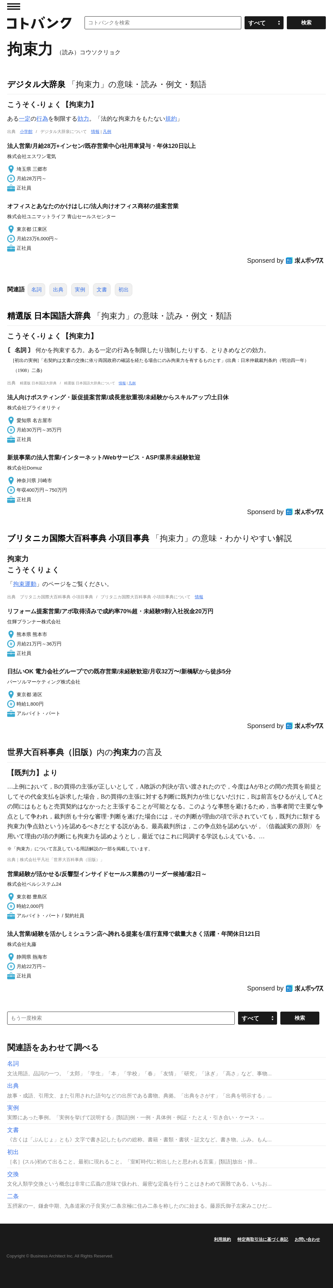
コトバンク (39, 22)
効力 (83, 118)
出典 (58, 289)
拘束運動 (24, 584)
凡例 (107, 131)
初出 (123, 289)
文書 (102, 289)
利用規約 (222, 1239)
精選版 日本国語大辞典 (49, 315)
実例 (80, 289)
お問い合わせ (307, 1239)
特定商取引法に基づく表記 (262, 1239)
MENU (13, 6)
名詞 (36, 289)
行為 (42, 118)
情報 (95, 131)
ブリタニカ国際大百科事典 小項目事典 (78, 538)
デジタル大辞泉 (36, 84)
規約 (171, 118)
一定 (25, 118)
